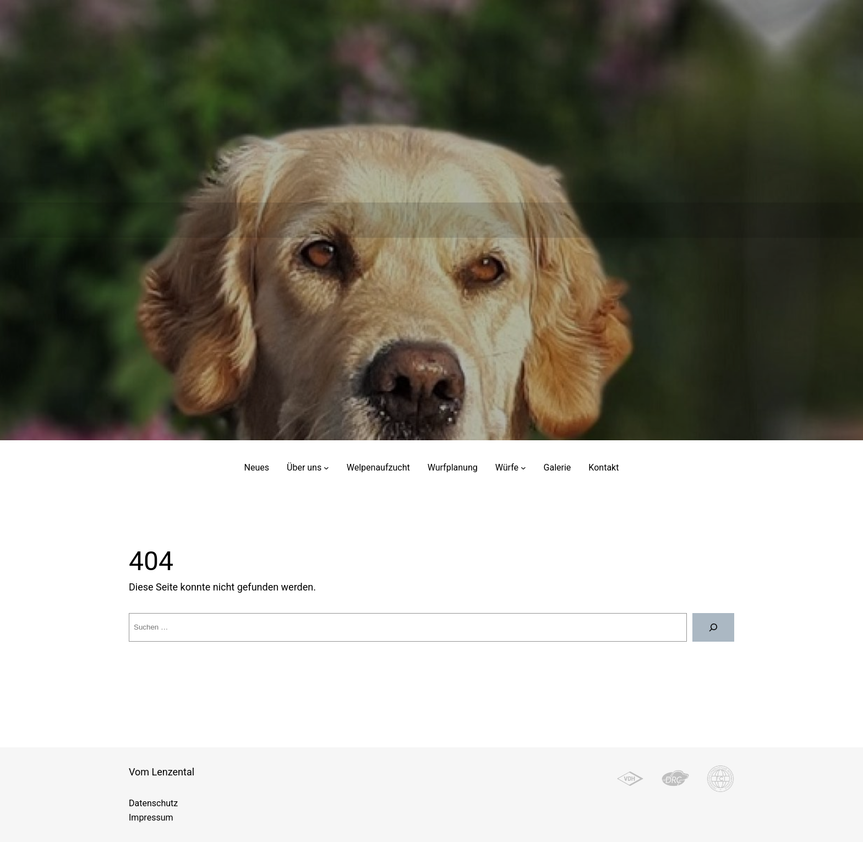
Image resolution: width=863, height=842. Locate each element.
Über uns (304, 467)
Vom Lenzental (161, 772)
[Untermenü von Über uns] (326, 468)
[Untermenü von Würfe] (523, 468)
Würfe (506, 467)
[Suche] (713, 627)
